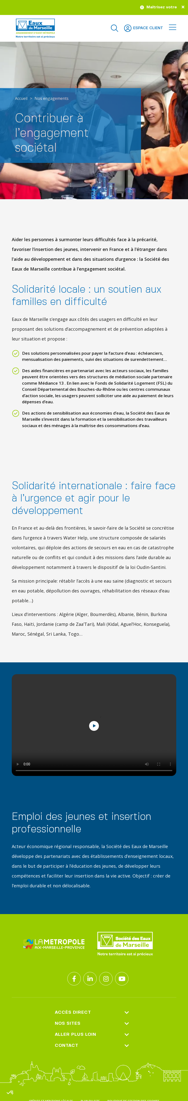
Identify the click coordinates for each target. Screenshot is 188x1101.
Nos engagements (52, 98)
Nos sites (92, 1023)
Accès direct (92, 1012)
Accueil (21, 98)
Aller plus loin (92, 1034)
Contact (92, 1045)
